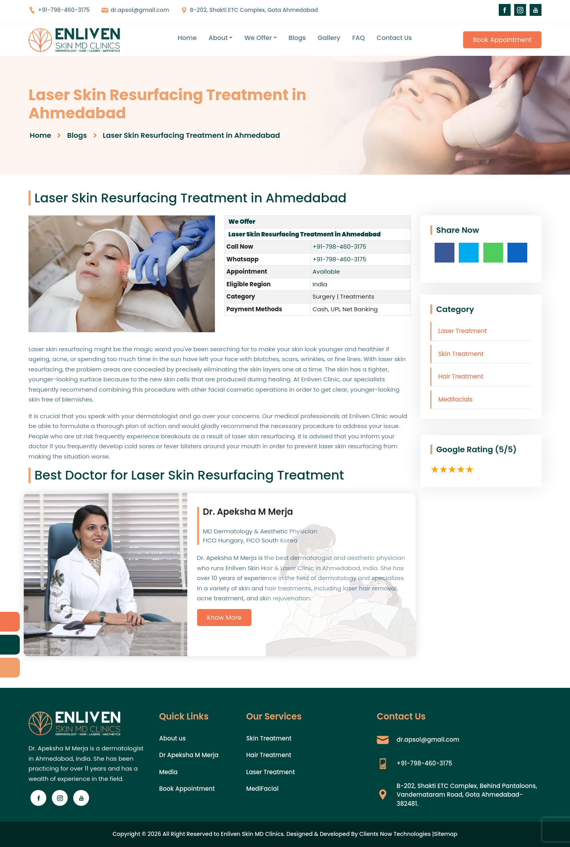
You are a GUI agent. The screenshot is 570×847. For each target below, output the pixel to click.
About (218, 37)
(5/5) (506, 449)
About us (172, 738)
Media (168, 772)
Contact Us (394, 37)
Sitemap (446, 834)
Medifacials (455, 399)
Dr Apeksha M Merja (188, 755)
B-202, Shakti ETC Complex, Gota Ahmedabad (249, 10)
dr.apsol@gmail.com (135, 10)
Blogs (297, 37)
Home (187, 37)
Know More (224, 617)
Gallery (329, 37)
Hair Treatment (460, 376)
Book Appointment (502, 39)
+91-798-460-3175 (59, 10)
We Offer (258, 37)
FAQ (358, 37)
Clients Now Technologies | (396, 834)
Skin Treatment (460, 354)
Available (326, 271)
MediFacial (262, 788)
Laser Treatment (462, 331)
